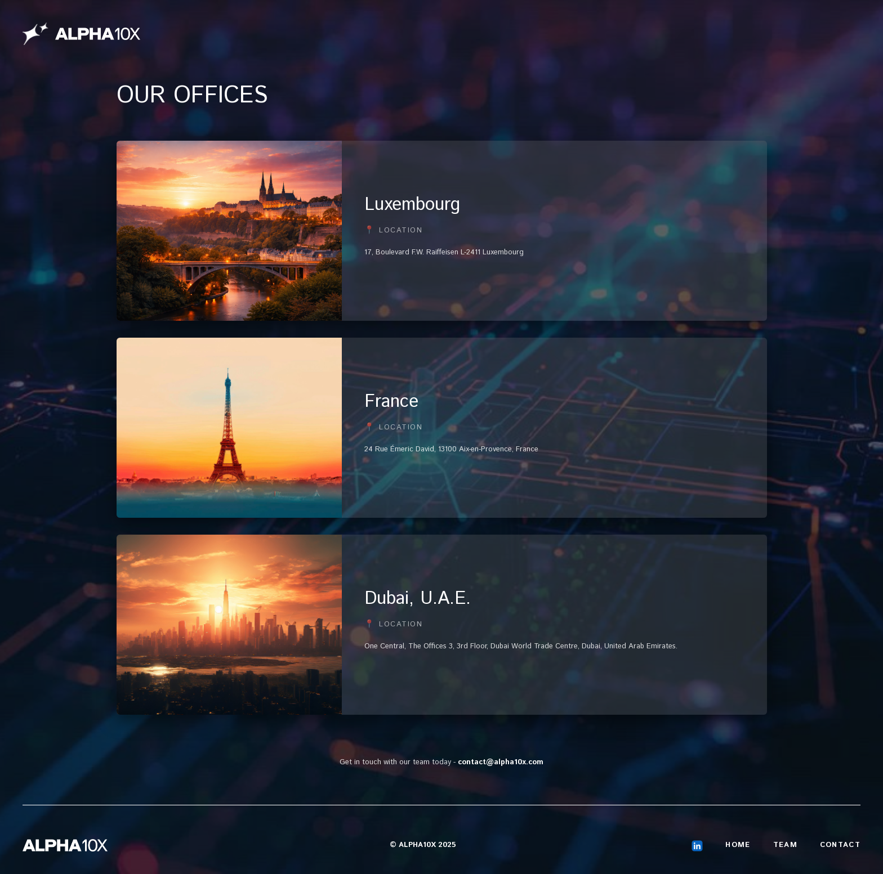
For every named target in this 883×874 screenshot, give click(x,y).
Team (785, 845)
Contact (840, 845)
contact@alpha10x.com (500, 762)
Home (737, 845)
